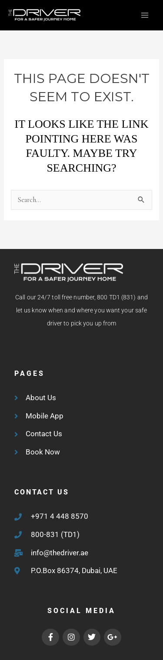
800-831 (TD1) (55, 534)
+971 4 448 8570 (59, 516)
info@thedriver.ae (59, 552)
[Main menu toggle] (144, 15)
